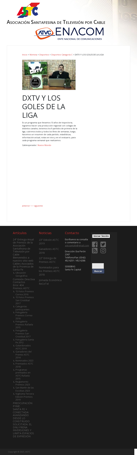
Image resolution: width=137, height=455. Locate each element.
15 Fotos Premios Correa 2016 (25, 293)
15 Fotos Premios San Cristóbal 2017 (25, 300)
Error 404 (18, 285)
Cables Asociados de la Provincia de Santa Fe (23, 266)
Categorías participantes (22, 308)
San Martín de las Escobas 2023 (25, 389)
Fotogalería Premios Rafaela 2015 (24, 324)
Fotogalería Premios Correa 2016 (24, 315)
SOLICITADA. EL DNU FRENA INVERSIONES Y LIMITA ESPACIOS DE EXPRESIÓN (23, 430)
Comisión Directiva (24, 279)
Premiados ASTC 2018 (24, 365)
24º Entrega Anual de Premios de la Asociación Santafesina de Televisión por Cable (23, 247)
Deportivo (44, 54)
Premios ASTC (21, 288)
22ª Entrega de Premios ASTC (47, 259)
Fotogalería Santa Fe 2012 (25, 341)
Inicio (24, 54)
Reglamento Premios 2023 (23, 383)
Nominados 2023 (24, 360)
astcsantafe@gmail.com (77, 245)
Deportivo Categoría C (61, 54)
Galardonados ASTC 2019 (23, 347)
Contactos (19, 282)
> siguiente (37, 205)
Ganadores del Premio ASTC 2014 (24, 354)
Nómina (33, 54)
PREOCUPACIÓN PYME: (22, 404)
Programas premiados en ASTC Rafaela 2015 (23, 374)
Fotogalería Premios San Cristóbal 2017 (23, 333)
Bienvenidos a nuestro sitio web (23, 259)
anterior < (27, 205)
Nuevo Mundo (44, 145)
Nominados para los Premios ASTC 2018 (49, 271)
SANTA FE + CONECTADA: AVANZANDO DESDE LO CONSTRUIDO (21, 415)
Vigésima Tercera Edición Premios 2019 (25, 396)
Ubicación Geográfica (21, 274)
